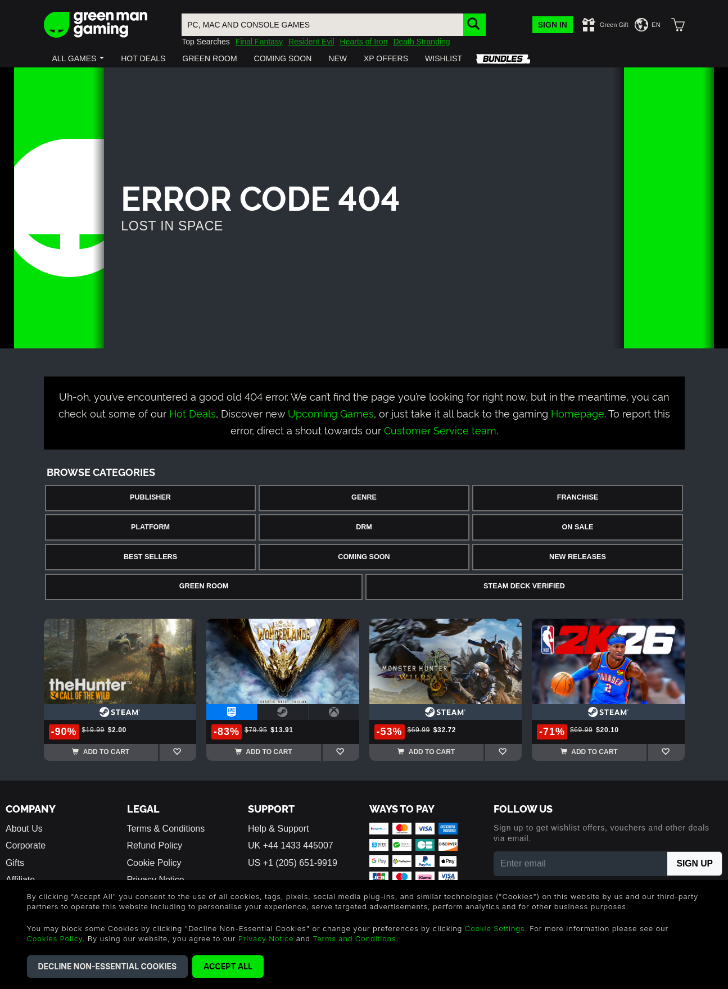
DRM (364, 527)
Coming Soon (364, 557)
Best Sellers (150, 557)
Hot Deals (192, 413)
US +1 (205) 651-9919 (292, 863)
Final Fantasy (259, 41)
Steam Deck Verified (524, 586)
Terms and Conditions (354, 938)
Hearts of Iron (364, 41)
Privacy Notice (266, 938)
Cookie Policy (154, 863)
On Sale (578, 527)
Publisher (150, 497)
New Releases (577, 557)
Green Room (203, 586)
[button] (78, 58)
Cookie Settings (495, 928)
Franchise (577, 497)
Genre (364, 497)
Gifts (15, 863)
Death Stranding (421, 41)
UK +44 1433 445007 (290, 845)
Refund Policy (155, 845)
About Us (24, 828)
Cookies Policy (55, 938)
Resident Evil (311, 41)
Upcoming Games (331, 413)
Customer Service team (440, 430)
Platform (150, 527)
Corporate (26, 845)
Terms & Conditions (166, 828)
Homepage (577, 413)
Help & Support (278, 828)
